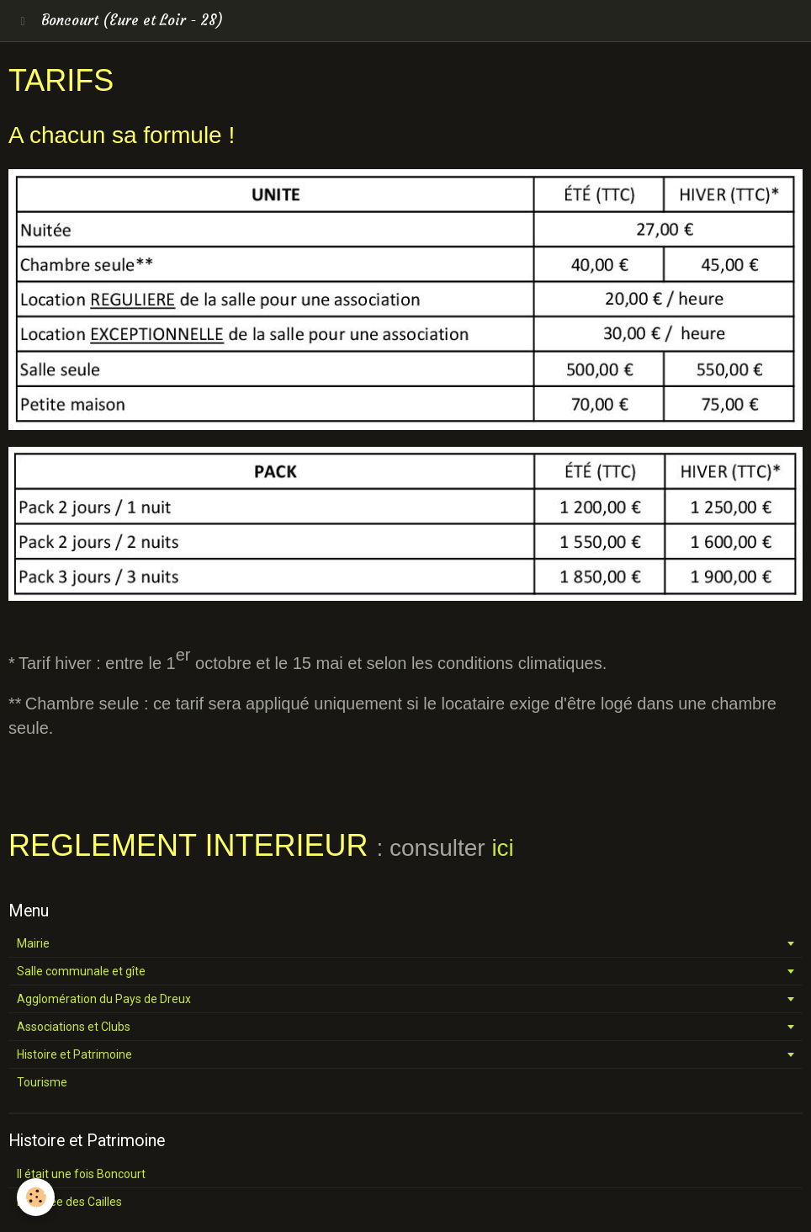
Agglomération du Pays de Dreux (104, 999)
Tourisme (42, 1082)
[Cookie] (36, 1197)
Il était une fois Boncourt (81, 1174)
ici (502, 848)
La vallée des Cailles (69, 1201)
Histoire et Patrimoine (74, 1054)
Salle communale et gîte (81, 971)
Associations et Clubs (73, 1026)
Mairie (33, 943)
